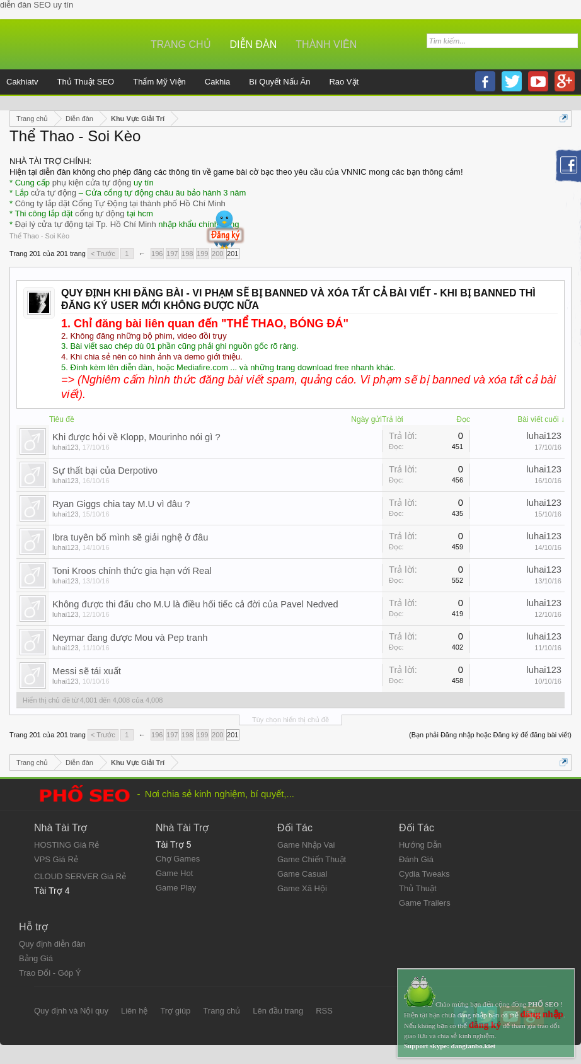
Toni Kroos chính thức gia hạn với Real (132, 571)
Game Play (176, 887)
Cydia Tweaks (424, 874)
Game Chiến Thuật (311, 859)
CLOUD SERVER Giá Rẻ (80, 876)
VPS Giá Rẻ (56, 859)
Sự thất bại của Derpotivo (105, 470)
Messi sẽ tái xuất (86, 671)
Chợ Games (178, 858)
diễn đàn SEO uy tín (36, 4)
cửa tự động (53, 192)
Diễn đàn (253, 44)
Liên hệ (134, 1010)
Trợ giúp (175, 1010)
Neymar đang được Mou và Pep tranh (129, 638)
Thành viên (326, 44)
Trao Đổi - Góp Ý (50, 973)
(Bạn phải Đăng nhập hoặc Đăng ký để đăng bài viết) (490, 735)
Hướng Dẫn (420, 845)
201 (232, 253)
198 (187, 253)
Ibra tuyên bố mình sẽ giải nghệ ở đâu (130, 537)
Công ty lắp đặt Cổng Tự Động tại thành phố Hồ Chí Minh (120, 203)
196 (157, 253)
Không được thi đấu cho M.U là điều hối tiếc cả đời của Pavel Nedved (195, 604)
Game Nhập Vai (306, 845)
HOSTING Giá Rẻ (66, 845)
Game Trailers (425, 903)
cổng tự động (100, 213)
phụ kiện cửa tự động (92, 182)
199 (202, 253)
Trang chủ (181, 44)
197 (172, 253)
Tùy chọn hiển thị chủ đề (290, 719)
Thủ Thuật (418, 888)
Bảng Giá (36, 958)
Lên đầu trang (278, 1010)
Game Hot (174, 873)
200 (217, 253)
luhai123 (65, 447)
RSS (324, 1010)
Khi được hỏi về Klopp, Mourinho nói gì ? (136, 437)
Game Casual (302, 874)
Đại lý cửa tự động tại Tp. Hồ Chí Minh (85, 224)
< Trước (103, 253)
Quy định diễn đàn (52, 944)
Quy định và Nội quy (71, 1010)
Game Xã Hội (302, 888)
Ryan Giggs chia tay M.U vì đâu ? (121, 504)
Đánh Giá (416, 859)
